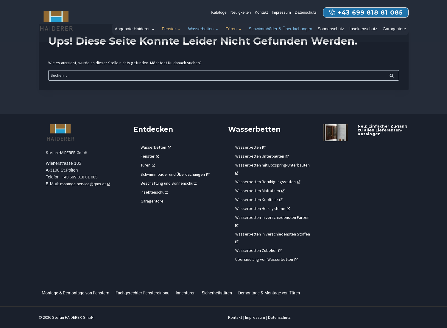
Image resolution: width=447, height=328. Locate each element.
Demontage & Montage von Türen (269, 293)
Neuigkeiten (240, 12)
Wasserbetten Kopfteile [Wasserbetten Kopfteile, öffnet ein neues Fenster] (259, 199)
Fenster (169, 28)
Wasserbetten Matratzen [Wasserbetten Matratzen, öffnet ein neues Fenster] (260, 190)
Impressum (281, 12)
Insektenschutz (363, 28)
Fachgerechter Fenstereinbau (142, 293)
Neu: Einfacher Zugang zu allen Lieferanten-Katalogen (382, 130)
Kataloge (218, 12)
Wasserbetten (201, 28)
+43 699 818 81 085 (81, 177)
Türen (231, 28)
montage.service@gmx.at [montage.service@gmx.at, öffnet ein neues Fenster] (86, 184)
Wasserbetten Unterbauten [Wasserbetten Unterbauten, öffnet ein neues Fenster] (262, 156)
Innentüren (186, 293)
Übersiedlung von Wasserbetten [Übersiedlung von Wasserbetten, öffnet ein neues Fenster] (266, 259)
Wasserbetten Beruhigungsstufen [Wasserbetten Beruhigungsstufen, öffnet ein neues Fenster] (267, 181)
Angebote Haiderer (132, 28)
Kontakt (261, 12)
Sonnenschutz (330, 28)
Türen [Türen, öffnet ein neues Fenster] (148, 165)
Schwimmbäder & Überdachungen (280, 28)
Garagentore (394, 28)
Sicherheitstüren (217, 293)
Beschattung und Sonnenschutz (169, 183)
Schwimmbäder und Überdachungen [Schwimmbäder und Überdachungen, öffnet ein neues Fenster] (175, 174)
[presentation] (335, 132)
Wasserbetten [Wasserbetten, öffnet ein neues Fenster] (156, 147)
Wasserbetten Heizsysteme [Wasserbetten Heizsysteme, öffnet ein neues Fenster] (262, 208)
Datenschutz (305, 12)
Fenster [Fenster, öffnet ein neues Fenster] (150, 156)
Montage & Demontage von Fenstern (75, 293)
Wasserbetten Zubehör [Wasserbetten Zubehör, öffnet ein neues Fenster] (258, 250)
